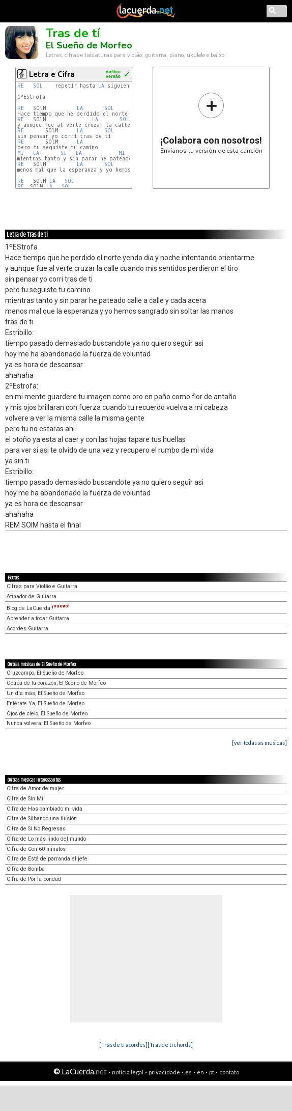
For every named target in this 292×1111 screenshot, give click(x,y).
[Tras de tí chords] (170, 1044)
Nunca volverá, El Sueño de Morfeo (49, 723)
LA (101, 85)
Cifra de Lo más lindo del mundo (46, 839)
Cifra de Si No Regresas (36, 828)
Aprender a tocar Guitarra (38, 618)
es (188, 1072)
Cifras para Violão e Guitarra (42, 586)
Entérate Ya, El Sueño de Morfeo (45, 703)
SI (65, 153)
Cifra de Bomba (26, 869)
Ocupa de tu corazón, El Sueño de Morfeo (56, 683)
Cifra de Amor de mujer (35, 788)
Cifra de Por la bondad (34, 879)
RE (22, 85)
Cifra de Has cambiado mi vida (44, 809)
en (200, 1072)
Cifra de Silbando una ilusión (42, 818)
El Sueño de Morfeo (89, 45)
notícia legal (127, 1072)
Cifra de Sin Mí (25, 798)
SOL (39, 85)
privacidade (164, 1072)
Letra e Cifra (52, 74)
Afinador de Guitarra (31, 596)
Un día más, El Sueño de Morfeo (45, 693)
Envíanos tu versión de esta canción (211, 123)
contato (229, 1072)
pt (211, 1072)
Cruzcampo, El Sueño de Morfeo (45, 673)
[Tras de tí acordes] (123, 1044)
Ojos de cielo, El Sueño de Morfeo (47, 713)
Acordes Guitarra (27, 628)
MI (22, 153)
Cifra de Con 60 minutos (36, 849)
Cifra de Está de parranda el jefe (47, 858)
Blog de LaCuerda (38, 608)
